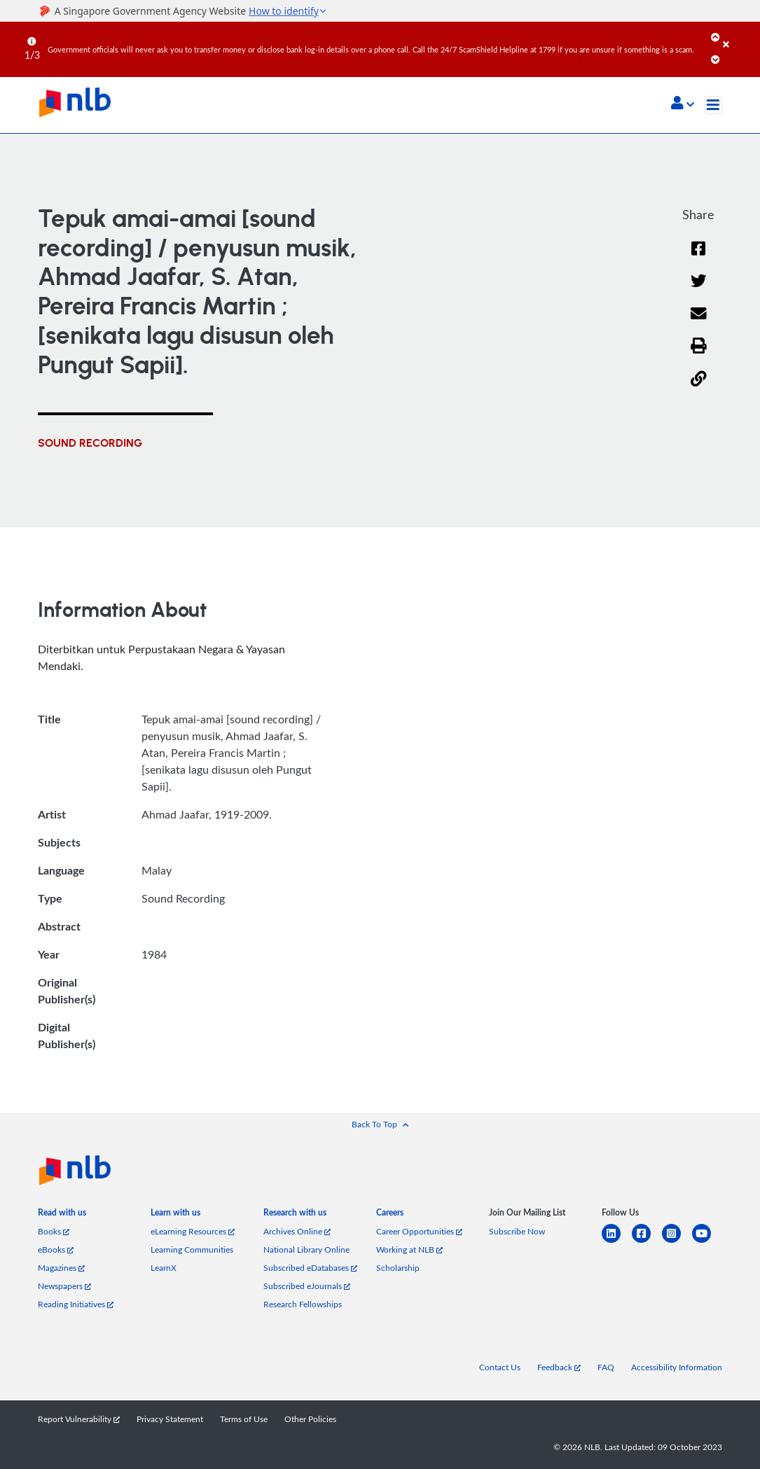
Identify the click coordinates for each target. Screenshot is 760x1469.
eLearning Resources (193, 1231)
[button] (682, 104)
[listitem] (62, 1215)
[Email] (698, 322)
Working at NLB (409, 1249)
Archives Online (297, 1231)
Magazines (61, 1267)
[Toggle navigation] (713, 105)
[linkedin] (617, 1242)
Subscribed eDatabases (310, 1267)
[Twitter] (698, 289)
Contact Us (499, 1366)
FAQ (605, 1366)
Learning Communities (192, 1249)
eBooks (56, 1249)
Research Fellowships (302, 1303)
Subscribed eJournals (306, 1285)
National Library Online (306, 1249)
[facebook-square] (647, 1242)
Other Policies (310, 1418)
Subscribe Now (517, 1231)
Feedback (559, 1366)
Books (53, 1231)
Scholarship (398, 1267)
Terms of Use (244, 1418)
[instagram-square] (677, 1242)
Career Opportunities (419, 1231)
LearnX (164, 1267)
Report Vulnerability (79, 1418)
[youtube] (707, 1242)
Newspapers (64, 1285)
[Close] (739, 34)
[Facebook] (698, 257)
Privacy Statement (170, 1418)
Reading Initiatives (75, 1303)
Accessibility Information (676, 1366)
